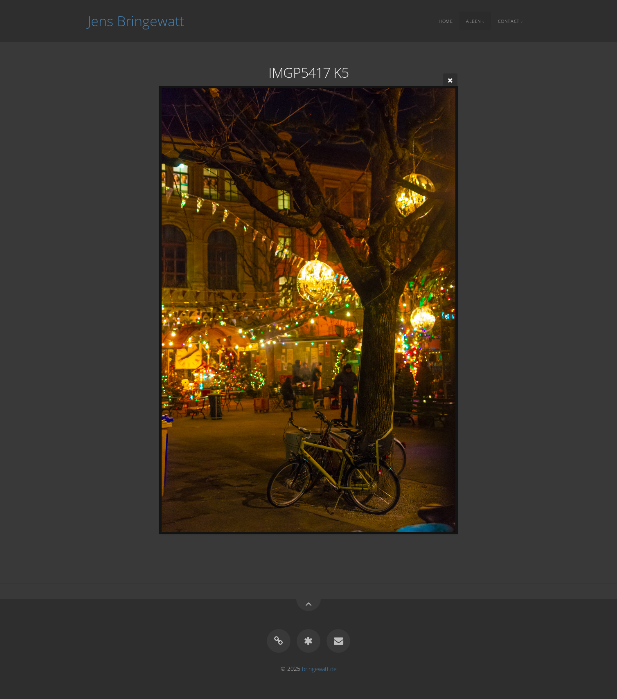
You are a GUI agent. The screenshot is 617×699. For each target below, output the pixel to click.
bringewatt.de (319, 668)
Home (446, 21)
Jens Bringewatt (136, 20)
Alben (473, 21)
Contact (509, 21)
